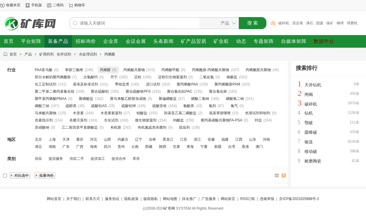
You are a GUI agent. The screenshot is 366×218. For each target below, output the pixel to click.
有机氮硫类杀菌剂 (152, 127)
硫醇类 (71, 106)
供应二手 (77, 159)
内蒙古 (123, 139)
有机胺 (115, 127)
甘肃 (176, 147)
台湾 (231, 147)
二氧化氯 (207, 77)
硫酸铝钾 (129, 106)
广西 (79, 147)
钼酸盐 (141, 113)
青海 (190, 147)
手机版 (36, 5)
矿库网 (169, 208)
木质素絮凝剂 (111, 113)
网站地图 (170, 199)
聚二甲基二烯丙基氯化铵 (54, 91)
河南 (266, 139)
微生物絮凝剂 (146, 120)
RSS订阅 (247, 199)
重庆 (79, 139)
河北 (93, 139)
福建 (225, 139)
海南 (93, 147)
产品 (28, 54)
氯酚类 (188, 106)
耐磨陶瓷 (312, 161)
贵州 (121, 147)
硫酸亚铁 (159, 106)
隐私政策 (131, 199)
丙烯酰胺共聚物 (258, 70)
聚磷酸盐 (86, 99)
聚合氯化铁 (218, 91)
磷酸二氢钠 (200, 99)
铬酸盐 (231, 77)
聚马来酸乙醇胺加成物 (128, 99)
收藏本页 (13, 5)
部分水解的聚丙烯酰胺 (53, 77)
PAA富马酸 (43, 70)
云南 (135, 147)
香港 (245, 147)
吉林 (152, 139)
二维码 (58, 5)
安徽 (211, 139)
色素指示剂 (44, 120)
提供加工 (98, 159)
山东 (252, 139)
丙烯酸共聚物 (134, 70)
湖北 (38, 147)
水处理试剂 (88, 54)
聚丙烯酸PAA (187, 84)
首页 (13, 54)
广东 (66, 147)
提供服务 (56, 159)
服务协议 (112, 199)
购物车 (79, 5)
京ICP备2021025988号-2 (299, 199)
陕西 (162, 147)
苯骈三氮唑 (74, 70)
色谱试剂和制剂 (257, 113)
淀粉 (137, 77)
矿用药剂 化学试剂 (55, 54)
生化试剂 (111, 120)
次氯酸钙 (90, 77)
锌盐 (258, 120)
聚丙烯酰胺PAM (227, 84)
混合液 (297, 23)
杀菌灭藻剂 (78, 120)
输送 (308, 141)
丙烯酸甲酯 (170, 70)
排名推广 (189, 199)
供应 (38, 159)
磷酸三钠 (42, 106)
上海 (52, 139)
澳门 (259, 147)
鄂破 (308, 122)
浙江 (197, 139)
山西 (107, 139)
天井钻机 (312, 84)
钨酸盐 (178, 120)
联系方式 (93, 199)
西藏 (148, 147)
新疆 (217, 147)
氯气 (234, 106)
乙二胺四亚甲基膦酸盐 (80, 127)
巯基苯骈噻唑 (220, 113)
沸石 (309, 23)
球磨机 (352, 23)
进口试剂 (153, 84)
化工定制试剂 (45, 84)
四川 (107, 147)
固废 (319, 23)
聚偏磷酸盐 (168, 99)
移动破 (310, 151)
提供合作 (119, 159)
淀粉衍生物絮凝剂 (172, 77)
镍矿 (330, 23)
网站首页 (54, 199)
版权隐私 (150, 199)
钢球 (340, 23)
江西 (238, 139)
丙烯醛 (109, 54)
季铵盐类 (122, 84)
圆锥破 (310, 132)
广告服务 (209, 199)
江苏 (183, 139)
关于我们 (73, 199)
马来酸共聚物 (45, 113)
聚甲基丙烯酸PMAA (50, 99)
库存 (136, 159)
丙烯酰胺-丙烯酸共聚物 (210, 70)
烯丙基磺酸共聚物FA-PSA (221, 120)
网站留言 (228, 199)
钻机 (308, 113)
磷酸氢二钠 (235, 99)
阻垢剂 (184, 127)
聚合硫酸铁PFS (138, 91)
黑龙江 (168, 139)
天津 (66, 139)
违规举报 (267, 199)
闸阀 (308, 94)
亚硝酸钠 (42, 127)
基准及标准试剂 (85, 84)
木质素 (78, 113)
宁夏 (204, 147)
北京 (38, 139)
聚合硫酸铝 (100, 91)
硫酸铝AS (99, 106)
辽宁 (138, 139)
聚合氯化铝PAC (179, 91)
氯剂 (212, 106)
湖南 (52, 147)
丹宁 (114, 77)
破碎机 (283, 23)
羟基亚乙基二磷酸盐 (180, 113)
